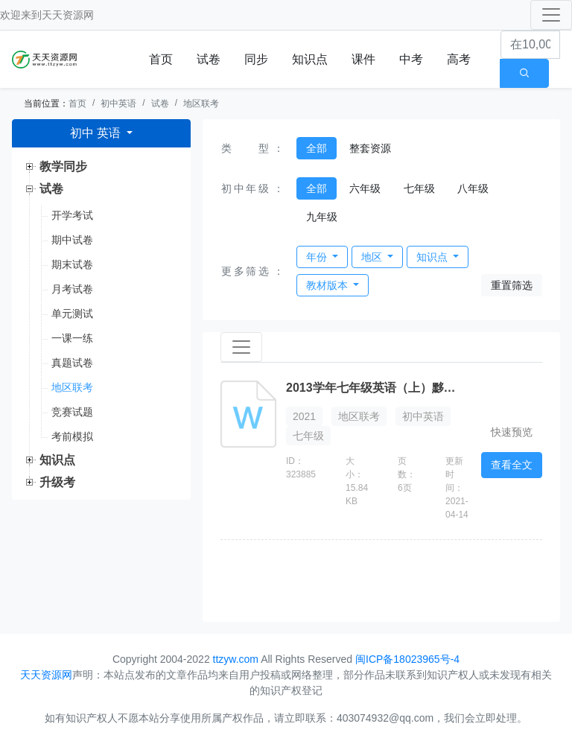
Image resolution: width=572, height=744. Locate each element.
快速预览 (512, 432)
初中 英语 (97, 133)
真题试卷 (72, 363)
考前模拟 (72, 436)
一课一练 (72, 338)
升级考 (57, 482)
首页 (161, 59)
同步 (256, 59)
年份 (318, 257)
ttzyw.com (235, 659)
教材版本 (328, 285)
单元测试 (72, 313)
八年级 (473, 188)
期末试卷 (72, 264)
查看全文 (512, 465)
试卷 (208, 59)
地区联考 (201, 103)
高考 (459, 59)
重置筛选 (512, 285)
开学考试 (72, 215)
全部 (316, 148)
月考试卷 (72, 289)
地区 (373, 257)
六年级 (365, 188)
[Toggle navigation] (551, 15)
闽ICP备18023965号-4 (407, 659)
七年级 (419, 188)
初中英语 (118, 103)
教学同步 (63, 166)
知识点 (310, 59)
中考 (411, 59)
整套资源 (370, 148)
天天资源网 (68, 15)
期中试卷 (72, 240)
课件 (363, 59)
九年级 (321, 217)
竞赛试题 (72, 412)
